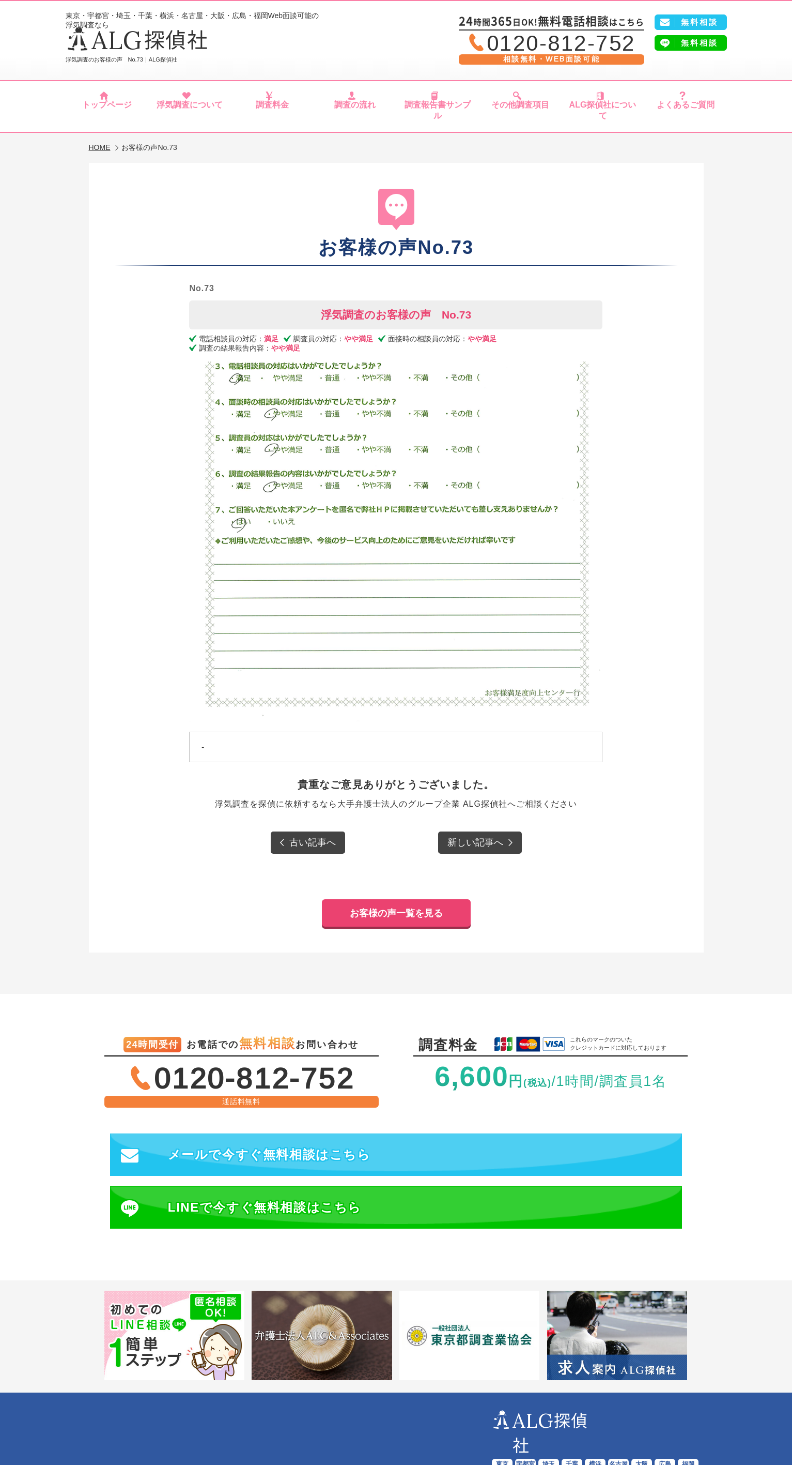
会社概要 (661, 1414)
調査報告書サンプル (437, 112)
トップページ (107, 112)
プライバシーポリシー (398, 1426)
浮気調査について (189, 112)
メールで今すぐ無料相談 (249, 1138)
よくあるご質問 (685, 112)
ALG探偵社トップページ (159, 1414)
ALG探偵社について (603, 112)
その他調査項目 (520, 112)
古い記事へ (312, 837)
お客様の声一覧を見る (396, 894)
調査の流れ (355, 112)
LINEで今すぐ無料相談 (542, 1138)
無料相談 (699, 42)
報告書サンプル (401, 1414)
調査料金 (272, 112)
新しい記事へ (475, 837)
